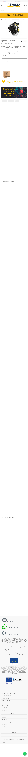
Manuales (4, 109)
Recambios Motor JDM (5, 698)
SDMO (3, 703)
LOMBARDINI (4, 101)
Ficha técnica (4, 107)
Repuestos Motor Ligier (6, 696)
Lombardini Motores (5, 708)
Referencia (2, 43)
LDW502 (17, 101)
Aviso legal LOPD (4, 719)
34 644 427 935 (5, 742)
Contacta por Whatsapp (12, 623)
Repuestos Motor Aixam (6, 700)
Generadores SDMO (5, 705)
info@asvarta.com (12, 1)
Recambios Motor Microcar (6, 695)
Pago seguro (4, 726)
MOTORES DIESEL (11, 101)
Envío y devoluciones (5, 721)
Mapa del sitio (4, 729)
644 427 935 (18, 1)
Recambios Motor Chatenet (6, 702)
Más (2, 105)
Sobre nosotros (4, 724)
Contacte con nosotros (6, 715)
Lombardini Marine (5, 707)
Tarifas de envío (5, 111)
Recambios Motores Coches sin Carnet (8, 693)
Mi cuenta (14, 732)
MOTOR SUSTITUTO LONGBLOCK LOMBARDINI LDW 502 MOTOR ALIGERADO (14, 58)
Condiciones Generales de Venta (7, 722)
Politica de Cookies (5, 727)
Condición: (9, 43)
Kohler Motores (4, 710)
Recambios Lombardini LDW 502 (9, 53)
